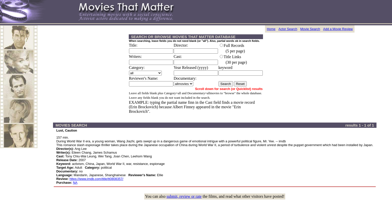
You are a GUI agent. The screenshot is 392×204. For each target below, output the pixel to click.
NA (75, 182)
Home (271, 29)
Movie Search (310, 29)
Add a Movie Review (338, 29)
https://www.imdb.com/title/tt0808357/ (96, 179)
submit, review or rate (184, 196)
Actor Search (287, 29)
